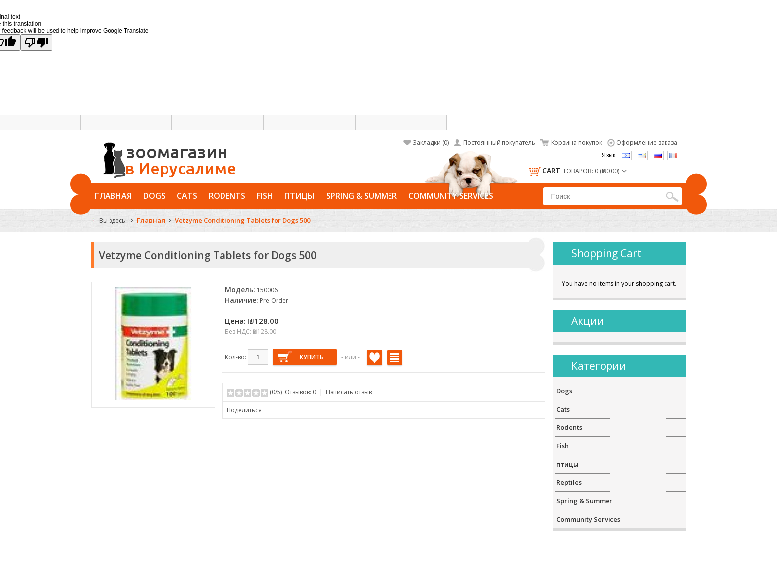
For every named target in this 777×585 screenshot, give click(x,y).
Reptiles (569, 482)
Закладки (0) (431, 142)
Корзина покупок (576, 142)
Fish (265, 195)
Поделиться (244, 410)
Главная (113, 195)
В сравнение (394, 357)
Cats (187, 195)
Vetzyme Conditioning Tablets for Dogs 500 (242, 220)
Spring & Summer (361, 195)
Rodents (227, 195)
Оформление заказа (646, 142)
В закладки (374, 357)
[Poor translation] (36, 42)
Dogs (154, 195)
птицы (299, 195)
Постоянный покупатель (499, 142)
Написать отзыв (349, 392)
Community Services (450, 195)
